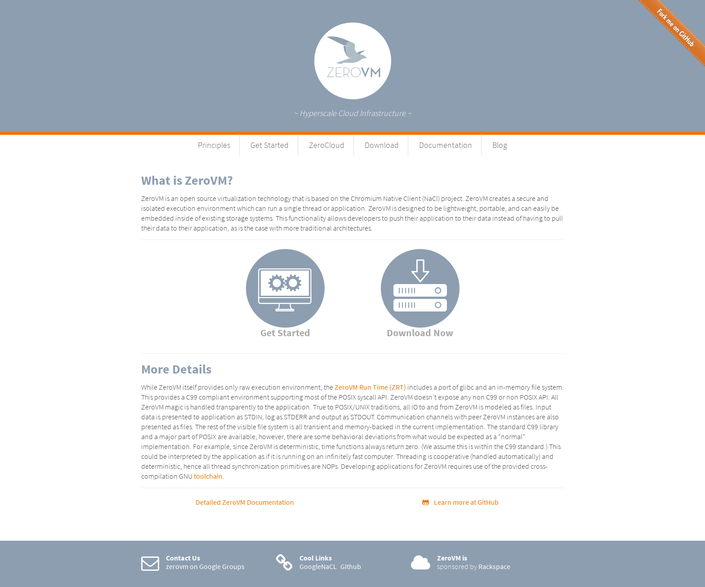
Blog (499, 145)
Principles (214, 145)
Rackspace (494, 566)
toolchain (208, 475)
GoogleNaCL (318, 566)
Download (382, 145)
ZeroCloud (326, 145)
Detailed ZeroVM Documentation (245, 502)
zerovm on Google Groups (205, 566)
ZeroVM (352, 60)
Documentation (445, 145)
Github (350, 566)
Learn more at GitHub (460, 502)
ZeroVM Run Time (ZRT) (370, 386)
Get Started (269, 145)
